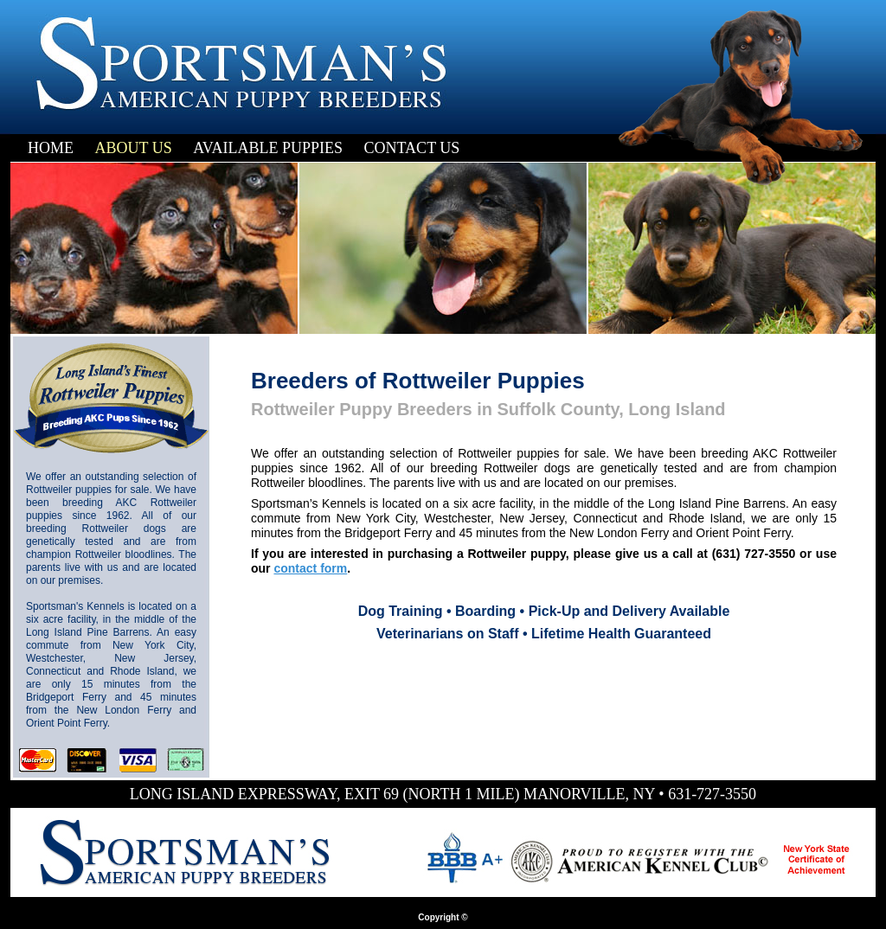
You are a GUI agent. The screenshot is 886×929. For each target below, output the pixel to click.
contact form (310, 568)
